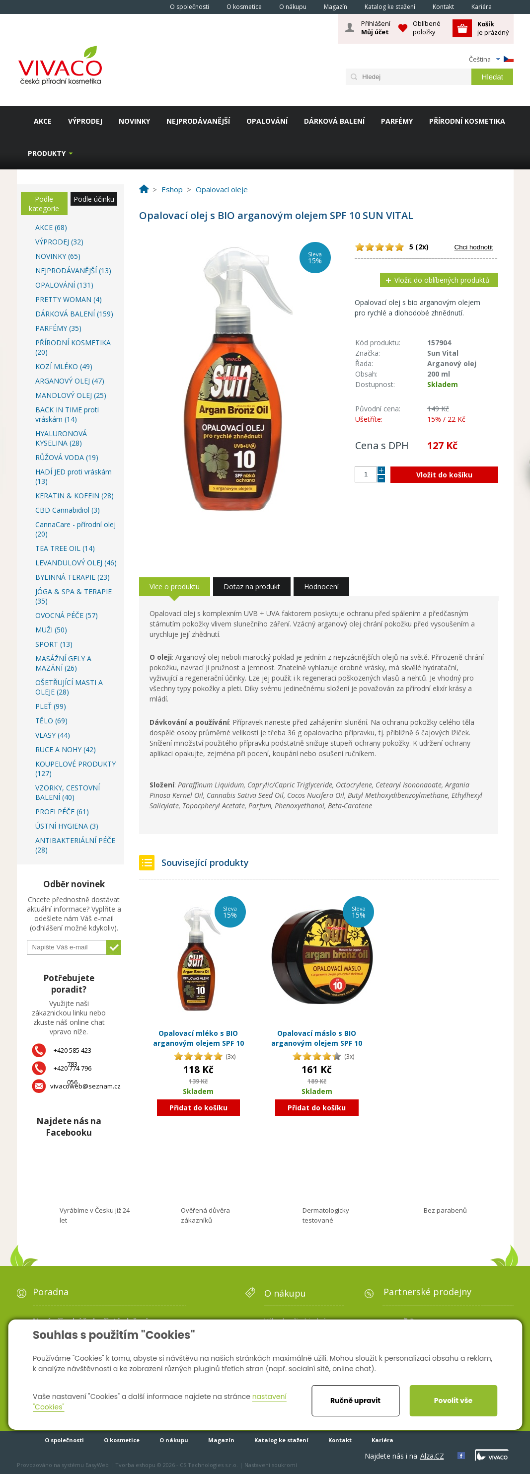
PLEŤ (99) (50, 706)
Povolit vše (453, 1400)
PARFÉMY (397, 121)
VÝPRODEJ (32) (59, 241)
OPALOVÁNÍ (267, 121)
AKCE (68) (51, 227)
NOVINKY (134, 121)
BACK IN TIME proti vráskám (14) (67, 414)
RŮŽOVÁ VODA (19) (66, 457)
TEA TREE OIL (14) (65, 548)
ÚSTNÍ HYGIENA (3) (66, 826)
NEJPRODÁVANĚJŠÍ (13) (73, 270)
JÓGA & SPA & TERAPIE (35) (73, 596)
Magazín (335, 6)
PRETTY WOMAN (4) (68, 299)
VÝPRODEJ (85, 121)
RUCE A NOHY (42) (65, 749)
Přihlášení (375, 27)
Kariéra (481, 6)
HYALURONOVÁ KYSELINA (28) (61, 438)
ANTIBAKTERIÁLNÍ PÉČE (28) (75, 845)
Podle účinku (94, 199)
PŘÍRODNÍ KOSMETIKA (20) (73, 347)
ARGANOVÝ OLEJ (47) (69, 381)
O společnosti (189, 6)
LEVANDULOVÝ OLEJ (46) (76, 562)
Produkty (47, 153)
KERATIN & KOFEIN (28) (74, 495)
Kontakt (443, 6)
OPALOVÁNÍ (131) (64, 285)
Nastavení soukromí (270, 1465)
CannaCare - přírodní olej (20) (75, 529)
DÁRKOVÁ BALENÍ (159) (74, 313)
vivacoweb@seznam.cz (85, 1086)
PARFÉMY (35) (58, 328)
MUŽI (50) (51, 629)
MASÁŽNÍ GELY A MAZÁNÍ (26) (63, 663)
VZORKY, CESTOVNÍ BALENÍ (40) (67, 792)
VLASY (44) (52, 735)
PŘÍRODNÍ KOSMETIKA (467, 121)
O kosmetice (244, 6)
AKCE (43, 121)
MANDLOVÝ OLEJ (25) (70, 395)
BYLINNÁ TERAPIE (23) (72, 577)
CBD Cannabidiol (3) (67, 510)
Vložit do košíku (444, 474)
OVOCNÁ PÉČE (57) (66, 615)
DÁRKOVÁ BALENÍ (334, 121)
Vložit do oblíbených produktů (442, 280)
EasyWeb (97, 1465)
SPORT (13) (54, 644)
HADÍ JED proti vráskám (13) (73, 476)
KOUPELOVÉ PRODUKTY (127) (75, 768)
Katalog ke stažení (390, 6)
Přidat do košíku (198, 1107)
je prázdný (493, 28)
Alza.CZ (432, 1456)
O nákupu (292, 6)
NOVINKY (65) (57, 256)
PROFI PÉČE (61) (62, 811)
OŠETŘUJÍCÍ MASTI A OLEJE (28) (69, 687)
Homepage (147, 6)
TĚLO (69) (51, 720)
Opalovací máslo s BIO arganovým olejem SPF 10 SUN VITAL (316, 1042)
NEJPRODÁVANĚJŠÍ (198, 121)
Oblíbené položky (427, 27)
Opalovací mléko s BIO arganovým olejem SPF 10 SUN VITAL (198, 1042)
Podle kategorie (44, 203)
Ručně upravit (355, 1400)
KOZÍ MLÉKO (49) (63, 366)
